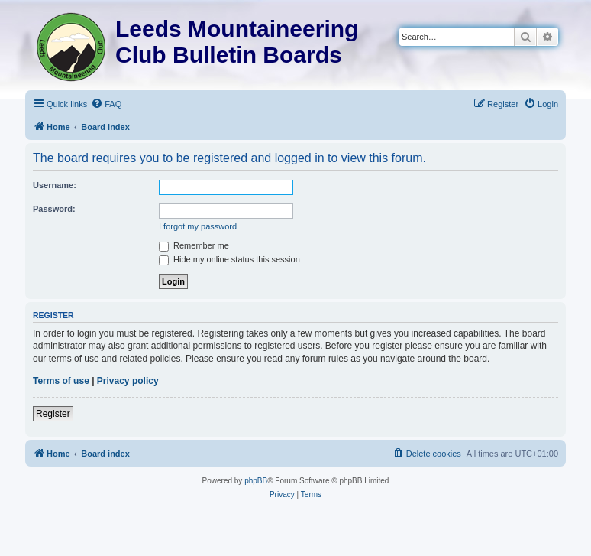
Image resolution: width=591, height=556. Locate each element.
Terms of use (61, 381)
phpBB (255, 480)
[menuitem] (106, 104)
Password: (54, 208)
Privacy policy (128, 381)
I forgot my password (198, 226)
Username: (54, 185)
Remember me (194, 245)
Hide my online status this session (229, 259)
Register (53, 413)
